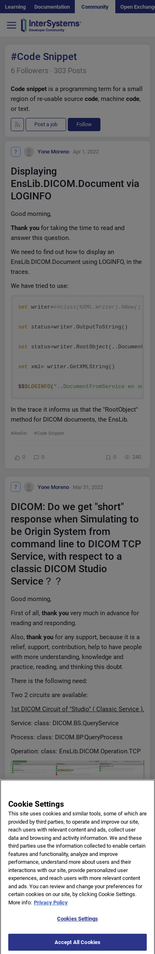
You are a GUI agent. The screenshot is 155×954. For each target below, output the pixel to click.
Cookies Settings (77, 922)
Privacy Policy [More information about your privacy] (51, 906)
